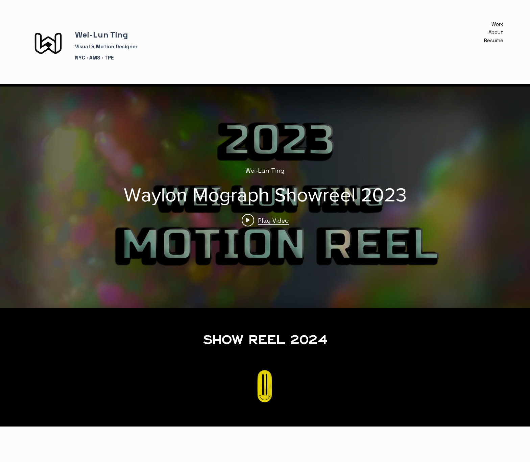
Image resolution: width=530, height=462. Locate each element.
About (495, 32)
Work (497, 24)
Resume (495, 40)
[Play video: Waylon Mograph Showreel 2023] (265, 220)
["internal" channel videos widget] (265, 197)
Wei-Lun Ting (101, 34)
